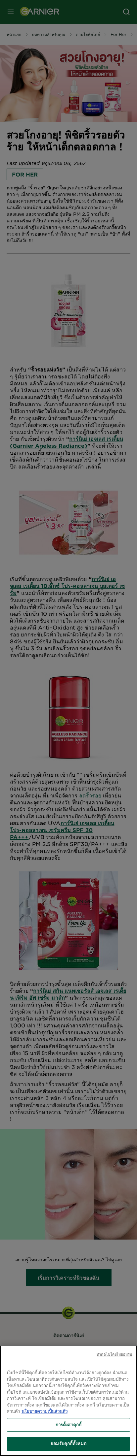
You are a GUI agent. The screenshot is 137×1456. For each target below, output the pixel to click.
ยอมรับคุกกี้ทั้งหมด (68, 1443)
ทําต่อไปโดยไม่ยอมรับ (114, 1354)
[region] (68, 1400)
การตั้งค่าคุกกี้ (68, 1424)
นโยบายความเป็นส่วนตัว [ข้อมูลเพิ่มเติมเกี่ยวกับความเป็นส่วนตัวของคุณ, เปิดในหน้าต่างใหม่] (45, 1411)
